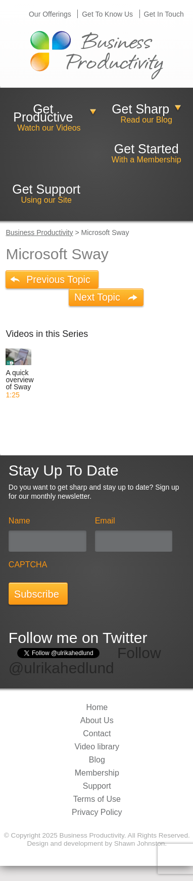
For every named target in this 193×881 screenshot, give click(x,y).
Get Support (46, 189)
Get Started (146, 149)
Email (105, 520)
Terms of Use (97, 799)
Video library (96, 746)
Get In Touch (164, 14)
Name (19, 520)
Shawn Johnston (139, 843)
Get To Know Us (107, 14)
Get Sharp (140, 108)
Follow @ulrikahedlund (85, 660)
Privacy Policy (97, 812)
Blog (97, 759)
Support (97, 786)
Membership (97, 773)
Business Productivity (39, 232)
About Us (97, 720)
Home (97, 707)
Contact (97, 733)
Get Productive (43, 113)
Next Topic (97, 297)
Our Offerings (50, 14)
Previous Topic (58, 279)
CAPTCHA (28, 564)
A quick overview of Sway (19, 380)
